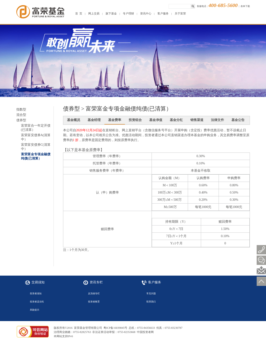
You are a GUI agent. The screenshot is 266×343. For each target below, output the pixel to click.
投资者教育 (94, 301)
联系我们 (151, 301)
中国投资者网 (145, 332)
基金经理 (94, 120)
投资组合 (135, 120)
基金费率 (114, 120)
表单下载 (245, 6)
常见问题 (151, 293)
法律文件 (217, 120)
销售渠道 (196, 120)
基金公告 (238, 120)
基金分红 (176, 120)
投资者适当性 (37, 301)
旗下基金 (111, 13)
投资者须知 (36, 293)
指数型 (21, 109)
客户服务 (163, 13)
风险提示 (34, 309)
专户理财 (128, 13)
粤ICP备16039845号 (115, 327)
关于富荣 (180, 13)
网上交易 (93, 13)
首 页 (78, 13)
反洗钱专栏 (94, 293)
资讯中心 (145, 13)
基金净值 (155, 120)
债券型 (21, 120)
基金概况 (73, 120)
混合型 (21, 115)
